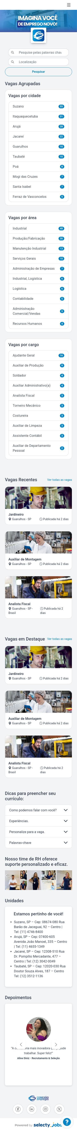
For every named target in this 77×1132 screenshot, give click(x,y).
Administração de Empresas (38, 269)
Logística (38, 289)
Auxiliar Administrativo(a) (38, 385)
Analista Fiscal (38, 395)
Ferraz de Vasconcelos (38, 197)
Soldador (38, 375)
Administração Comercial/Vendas (38, 311)
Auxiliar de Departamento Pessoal (38, 448)
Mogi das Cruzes (38, 177)
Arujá (38, 126)
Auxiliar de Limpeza (38, 426)
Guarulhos (38, 146)
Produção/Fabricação (38, 238)
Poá (38, 167)
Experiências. (19, 821)
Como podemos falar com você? (33, 810)
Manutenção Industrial (38, 248)
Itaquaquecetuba (38, 116)
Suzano (38, 106)
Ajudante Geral (38, 355)
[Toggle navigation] (69, 5)
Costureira (38, 416)
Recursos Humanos (38, 324)
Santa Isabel (38, 187)
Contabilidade (38, 299)
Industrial (38, 228)
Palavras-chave (20, 843)
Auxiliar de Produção (38, 365)
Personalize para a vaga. (27, 832)
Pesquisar (38, 71)
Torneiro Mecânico (38, 406)
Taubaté (38, 156)
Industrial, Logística (38, 279)
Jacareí (38, 136)
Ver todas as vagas (59, 479)
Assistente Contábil (38, 436)
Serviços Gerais (38, 258)
